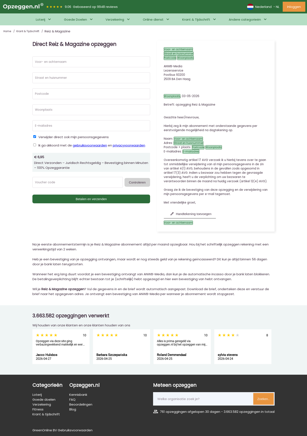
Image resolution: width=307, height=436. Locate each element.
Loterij (40, 19)
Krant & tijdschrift (46, 414)
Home (7, 31)
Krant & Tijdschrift (196, 19)
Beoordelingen (80, 404)
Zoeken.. (263, 399)
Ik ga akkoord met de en (91, 145)
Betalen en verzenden (91, 199)
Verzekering (115, 19)
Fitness (37, 409)
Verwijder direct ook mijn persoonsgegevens (73, 137)
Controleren (137, 182)
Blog (72, 409)
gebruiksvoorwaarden (90, 145)
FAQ (72, 399)
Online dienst (153, 19)
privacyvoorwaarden (129, 145)
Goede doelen (43, 399)
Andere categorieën (245, 19)
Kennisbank (78, 394)
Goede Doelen (75, 19)
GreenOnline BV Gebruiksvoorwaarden (62, 430)
